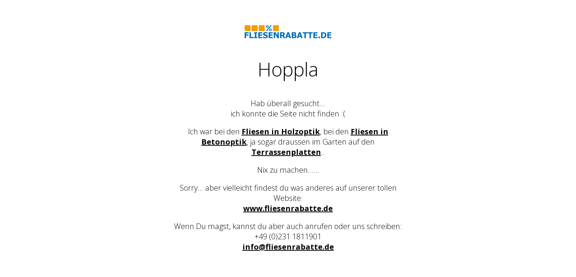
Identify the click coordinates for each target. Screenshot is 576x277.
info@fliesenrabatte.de (288, 247)
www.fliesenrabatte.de (288, 208)
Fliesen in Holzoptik (281, 131)
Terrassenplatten (286, 152)
